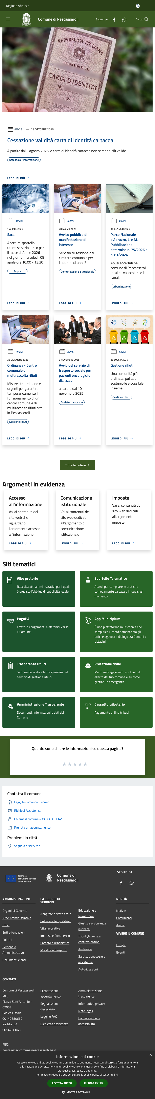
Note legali (85, 1010)
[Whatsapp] (123, 19)
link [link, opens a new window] (116, 1074)
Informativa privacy (91, 1003)
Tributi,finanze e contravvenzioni (89, 939)
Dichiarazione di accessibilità (89, 1021)
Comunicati (124, 917)
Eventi (120, 952)
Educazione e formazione (87, 913)
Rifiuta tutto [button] (93, 1083)
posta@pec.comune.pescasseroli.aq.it (29, 1050)
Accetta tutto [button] (62, 1083)
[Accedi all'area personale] (137, 6)
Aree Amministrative (16, 917)
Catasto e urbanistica (54, 942)
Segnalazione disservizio (49, 1006)
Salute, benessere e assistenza (91, 959)
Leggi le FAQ (48, 1016)
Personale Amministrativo (13, 949)
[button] (77, 1092)
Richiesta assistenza (54, 1023)
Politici (7, 939)
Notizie (121, 910)
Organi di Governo (14, 910)
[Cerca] (146, 19)
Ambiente (85, 949)
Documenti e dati (14, 959)
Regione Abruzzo (17, 5)
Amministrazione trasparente (90, 993)
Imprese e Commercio (55, 935)
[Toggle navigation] (8, 19)
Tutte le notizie (77, 465)
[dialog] (77, 1075)
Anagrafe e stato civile (55, 913)
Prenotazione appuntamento (50, 993)
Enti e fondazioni (13, 932)
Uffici (5, 925)
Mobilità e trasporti (53, 950)
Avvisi (18, 129)
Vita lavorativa (50, 928)
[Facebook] (113, 19)
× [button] (150, 1055)
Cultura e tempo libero (55, 921)
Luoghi (121, 945)
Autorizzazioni (88, 969)
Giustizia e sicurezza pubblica (92, 926)
